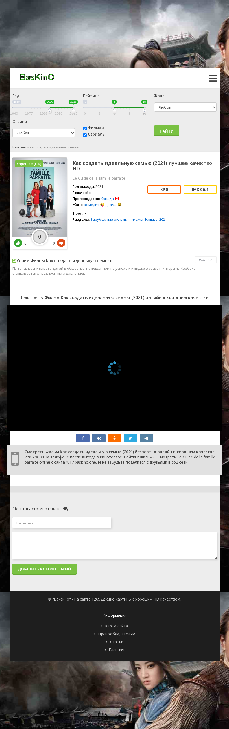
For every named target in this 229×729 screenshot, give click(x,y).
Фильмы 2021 (155, 219)
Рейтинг (91, 95)
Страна (19, 121)
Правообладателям (116, 633)
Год (15, 95)
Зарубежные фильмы (109, 219)
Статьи (116, 641)
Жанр (159, 95)
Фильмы (96, 127)
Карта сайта (116, 625)
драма (111, 204)
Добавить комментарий (44, 569)
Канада (107, 198)
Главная (116, 649)
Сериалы (96, 134)
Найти (167, 131)
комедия (91, 204)
